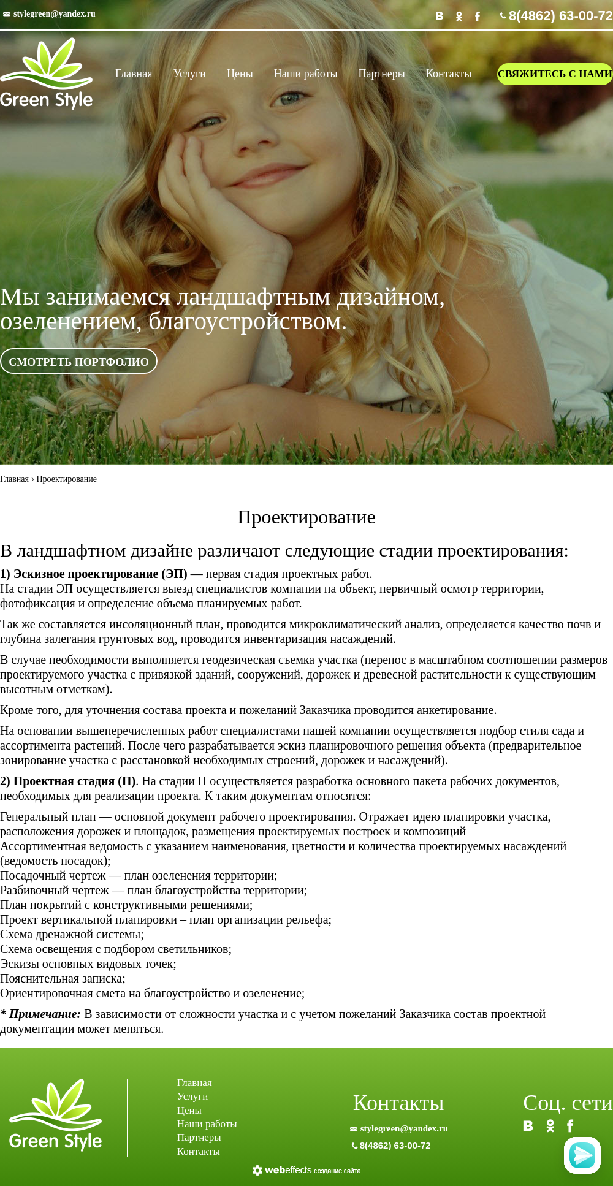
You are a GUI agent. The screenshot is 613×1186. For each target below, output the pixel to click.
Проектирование (66, 479)
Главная (14, 479)
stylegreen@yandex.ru (54, 13)
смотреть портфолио (78, 362)
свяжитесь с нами (555, 74)
